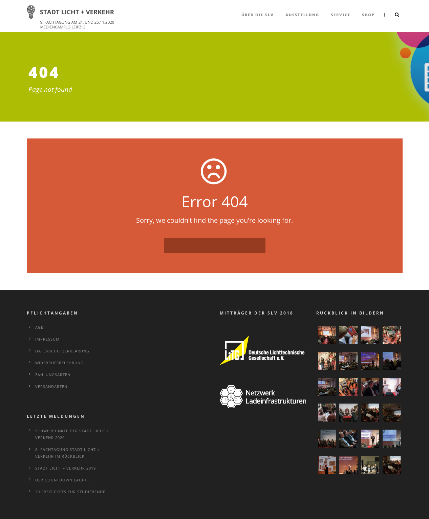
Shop (368, 14)
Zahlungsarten (52, 374)
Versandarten (51, 386)
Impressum (47, 339)
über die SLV (257, 14)
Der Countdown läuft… (62, 479)
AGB (39, 327)
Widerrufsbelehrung (59, 362)
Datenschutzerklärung (62, 350)
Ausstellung (302, 14)
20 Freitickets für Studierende (70, 491)
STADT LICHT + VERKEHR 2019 (65, 468)
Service (340, 14)
